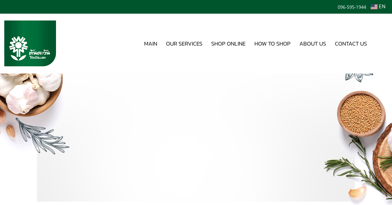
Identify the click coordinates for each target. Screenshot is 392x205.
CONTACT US (351, 43)
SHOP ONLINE (228, 43)
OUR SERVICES (184, 43)
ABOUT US (312, 43)
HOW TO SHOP (272, 43)
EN (378, 7)
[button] (379, 43)
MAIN (150, 43)
